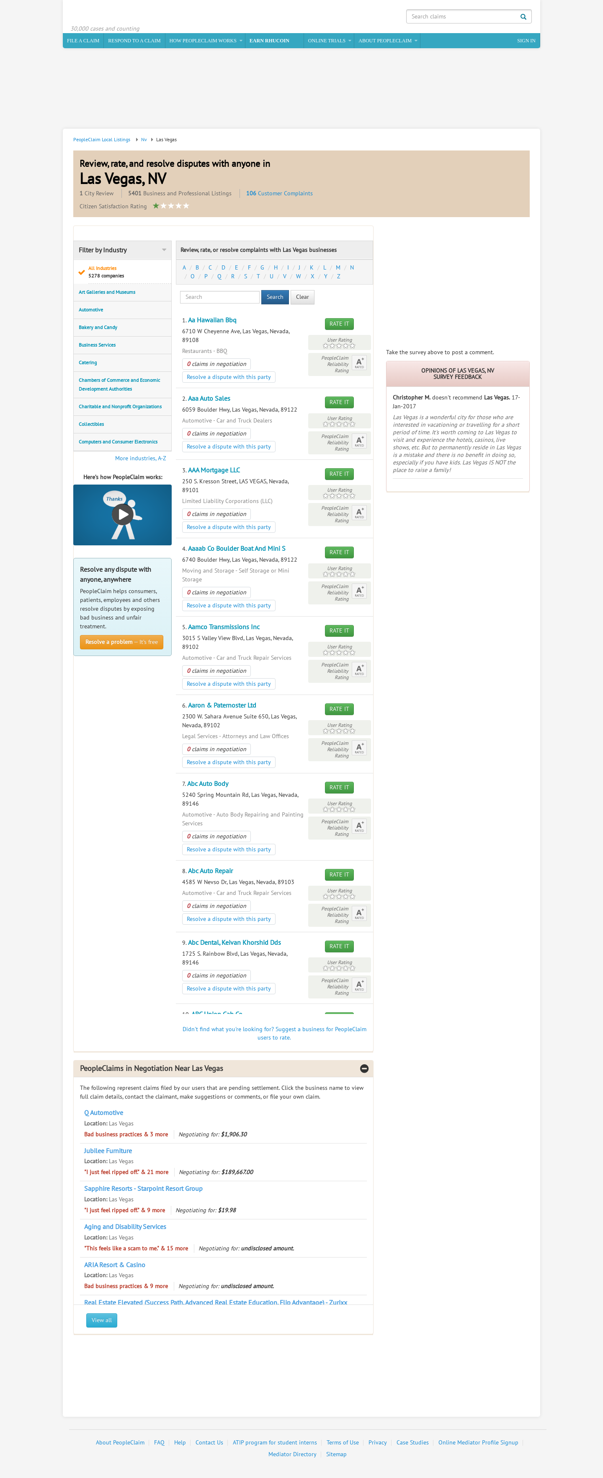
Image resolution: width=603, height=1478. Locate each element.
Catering (88, 364)
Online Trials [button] (326, 42)
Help (180, 1444)
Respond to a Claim (134, 42)
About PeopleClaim (120, 1444)
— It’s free (121, 643)
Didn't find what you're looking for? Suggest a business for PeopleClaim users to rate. (274, 1034)
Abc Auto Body (207, 785)
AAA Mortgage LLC (214, 471)
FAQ (159, 1444)
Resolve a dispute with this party (229, 378)
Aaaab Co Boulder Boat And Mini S (237, 550)
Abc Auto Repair (210, 872)
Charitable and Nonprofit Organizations (120, 408)
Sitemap (336, 1456)
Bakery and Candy (98, 329)
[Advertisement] (301, 91)
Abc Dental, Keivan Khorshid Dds (234, 944)
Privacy (377, 1444)
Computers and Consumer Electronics (118, 443)
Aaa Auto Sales (209, 400)
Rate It (339, 325)
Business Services (97, 346)
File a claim (83, 42)
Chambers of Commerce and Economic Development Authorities (119, 386)
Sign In (526, 42)
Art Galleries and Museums (107, 293)
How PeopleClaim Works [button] (203, 42)
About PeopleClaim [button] (385, 42)
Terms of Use (343, 1444)
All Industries (127, 273)
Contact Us (209, 1444)
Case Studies (413, 1444)
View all (102, 1321)
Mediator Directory (292, 1456)
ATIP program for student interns (275, 1444)
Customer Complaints (279, 194)
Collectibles (91, 425)
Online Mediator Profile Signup (478, 1444)
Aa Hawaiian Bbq (212, 321)
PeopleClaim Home (111, 14)
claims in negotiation (216, 365)
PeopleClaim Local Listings (101, 141)
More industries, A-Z (140, 459)
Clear (302, 298)
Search (275, 298)
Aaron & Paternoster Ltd (222, 706)
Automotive (91, 311)
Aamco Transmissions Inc (224, 628)
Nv (144, 141)
